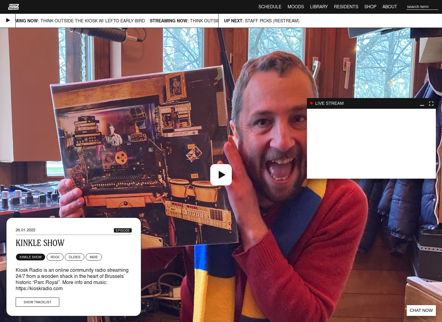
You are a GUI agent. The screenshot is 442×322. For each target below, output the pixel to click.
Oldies (74, 257)
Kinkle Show (30, 257)
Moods (296, 6)
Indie (94, 257)
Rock (55, 257)
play (371, 144)
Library (319, 6)
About (389, 6)
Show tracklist (37, 302)
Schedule (269, 6)
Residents (346, 6)
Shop (370, 6)
